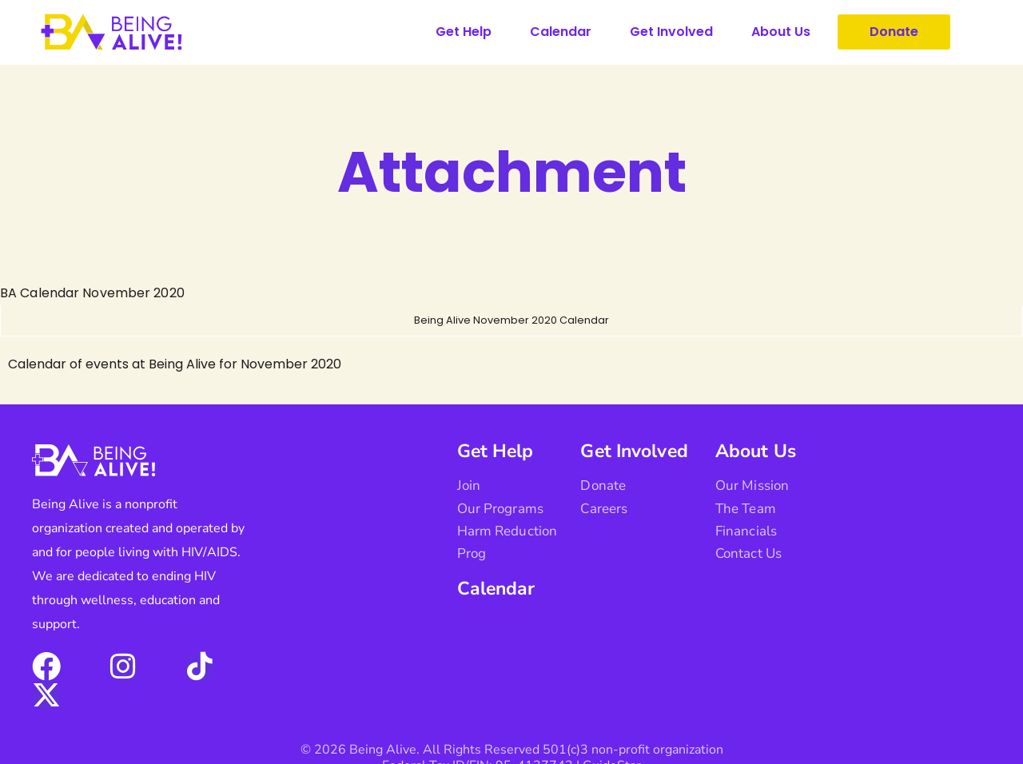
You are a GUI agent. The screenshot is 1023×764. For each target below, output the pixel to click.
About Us (780, 31)
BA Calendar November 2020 (91, 293)
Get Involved (671, 31)
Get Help (464, 31)
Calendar (560, 31)
